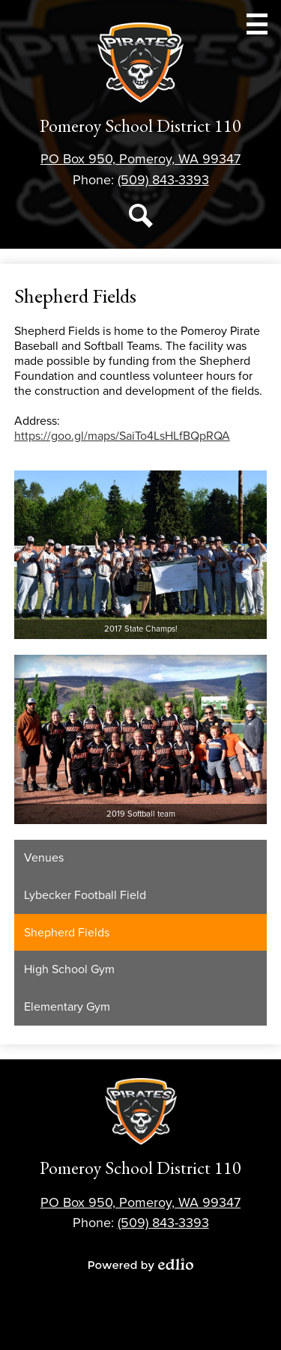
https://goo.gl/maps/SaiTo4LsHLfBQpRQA (122, 436)
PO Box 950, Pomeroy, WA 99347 (140, 159)
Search (141, 219)
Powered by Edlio (140, 1264)
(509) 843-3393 (163, 180)
